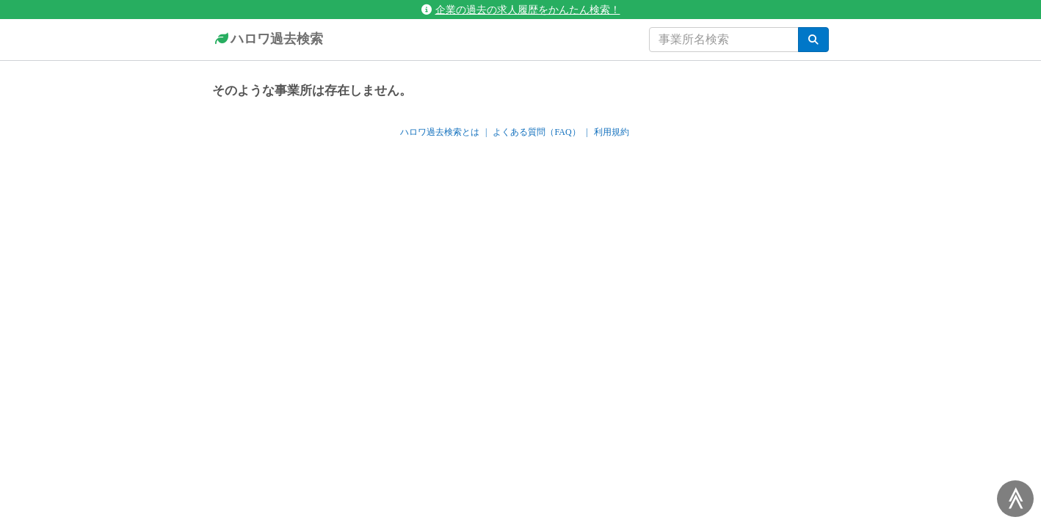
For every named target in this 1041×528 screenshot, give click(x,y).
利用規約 (611, 132)
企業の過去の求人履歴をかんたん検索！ (520, 9)
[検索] (813, 39)
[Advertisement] (520, 269)
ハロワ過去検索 (267, 39)
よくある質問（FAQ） (536, 132)
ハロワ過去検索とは (439, 132)
